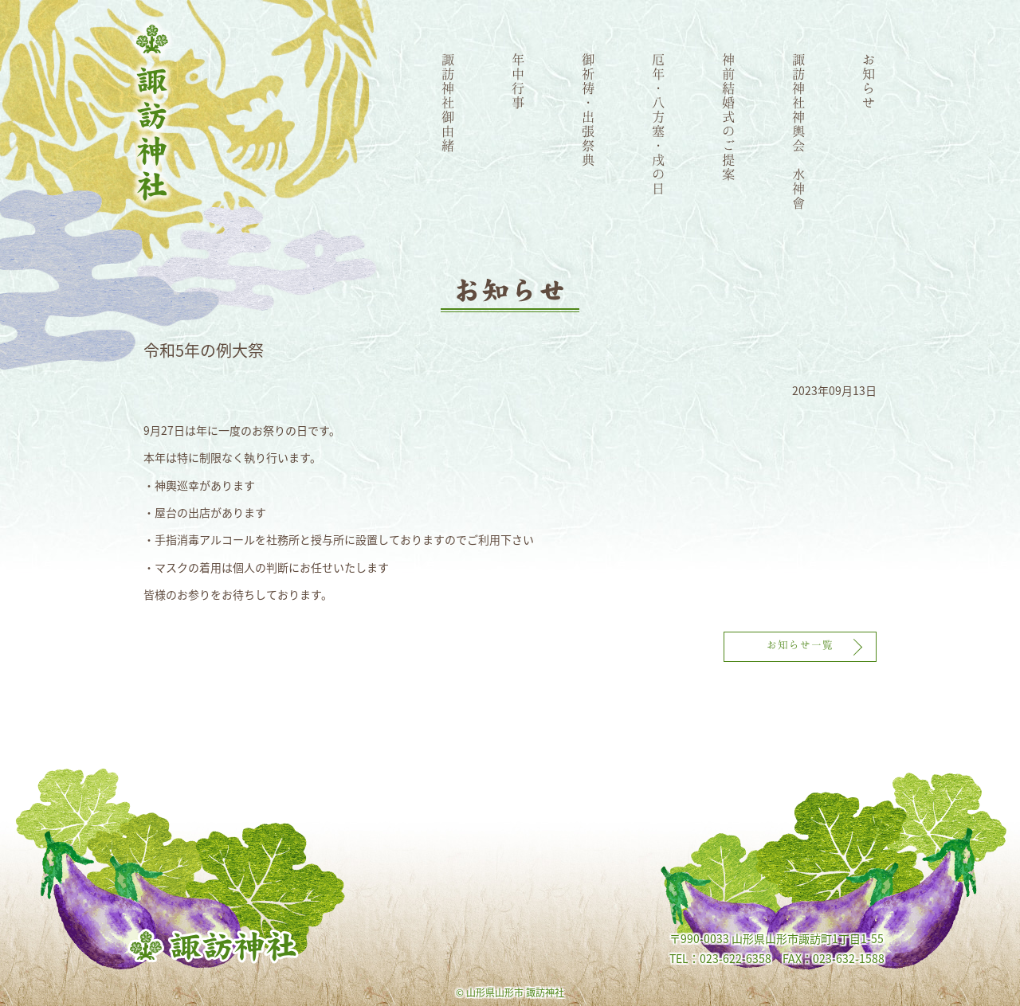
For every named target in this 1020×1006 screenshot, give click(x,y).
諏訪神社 (152, 113)
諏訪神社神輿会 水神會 (799, 130)
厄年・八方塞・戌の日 (659, 123)
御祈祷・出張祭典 (589, 109)
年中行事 (519, 80)
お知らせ (869, 80)
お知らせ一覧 (800, 644)
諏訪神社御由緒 (448, 102)
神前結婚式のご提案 (729, 116)
